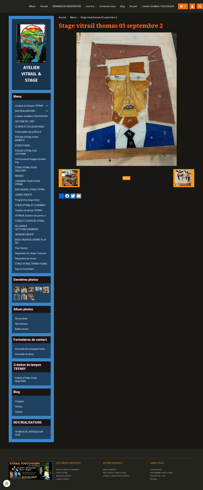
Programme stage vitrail (27, 200)
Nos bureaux (21, 323)
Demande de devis (24, 354)
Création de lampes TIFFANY (29, 105)
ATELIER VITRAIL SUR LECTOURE (26, 152)
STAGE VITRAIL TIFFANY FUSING (31, 263)
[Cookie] (6, 483)
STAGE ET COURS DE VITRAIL (30, 221)
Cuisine (18, 412)
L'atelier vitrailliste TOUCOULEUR (158, 6)
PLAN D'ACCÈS (156, 470)
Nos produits (21, 318)
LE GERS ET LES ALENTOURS (29, 126)
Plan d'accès (21, 248)
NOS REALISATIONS (25, 111)
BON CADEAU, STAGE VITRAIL (30, 189)
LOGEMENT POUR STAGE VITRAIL (27, 183)
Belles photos (22, 329)
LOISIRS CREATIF (23, 194)
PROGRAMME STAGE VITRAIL (161, 473)
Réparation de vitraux (25, 258)
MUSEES (19, 176)
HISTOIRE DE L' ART (25, 121)
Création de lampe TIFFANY (28, 210)
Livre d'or (90, 6)
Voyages (19, 401)
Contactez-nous (107, 6)
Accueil (44, 6)
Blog (122, 6)
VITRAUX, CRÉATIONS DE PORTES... (117, 476)
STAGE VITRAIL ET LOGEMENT (30, 205)
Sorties (18, 406)
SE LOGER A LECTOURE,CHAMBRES (26, 228)
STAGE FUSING (22, 145)
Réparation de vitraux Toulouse (30, 253)
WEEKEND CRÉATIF (24, 234)
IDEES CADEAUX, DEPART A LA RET (30, 241)
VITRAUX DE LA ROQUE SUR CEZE (29, 433)
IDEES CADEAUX (109, 470)
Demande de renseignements (30, 349)
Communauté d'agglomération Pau (30, 161)
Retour (126, 178)
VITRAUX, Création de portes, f (30, 215)
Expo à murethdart (24, 269)
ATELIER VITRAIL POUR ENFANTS (26, 139)
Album (32, 6)
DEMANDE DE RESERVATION (66, 6)
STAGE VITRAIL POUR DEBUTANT (26, 169)
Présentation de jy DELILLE (28, 132)
